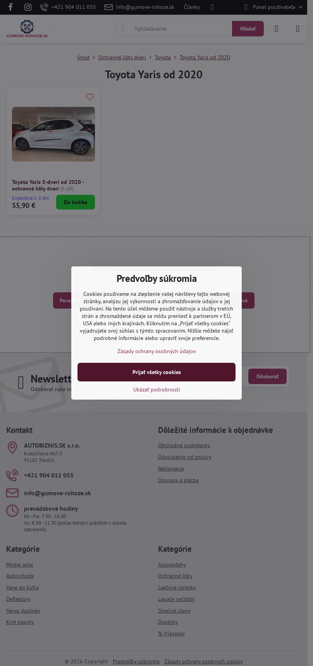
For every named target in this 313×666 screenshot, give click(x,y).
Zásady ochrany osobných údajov (156, 351)
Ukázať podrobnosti (156, 389)
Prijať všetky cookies (156, 372)
